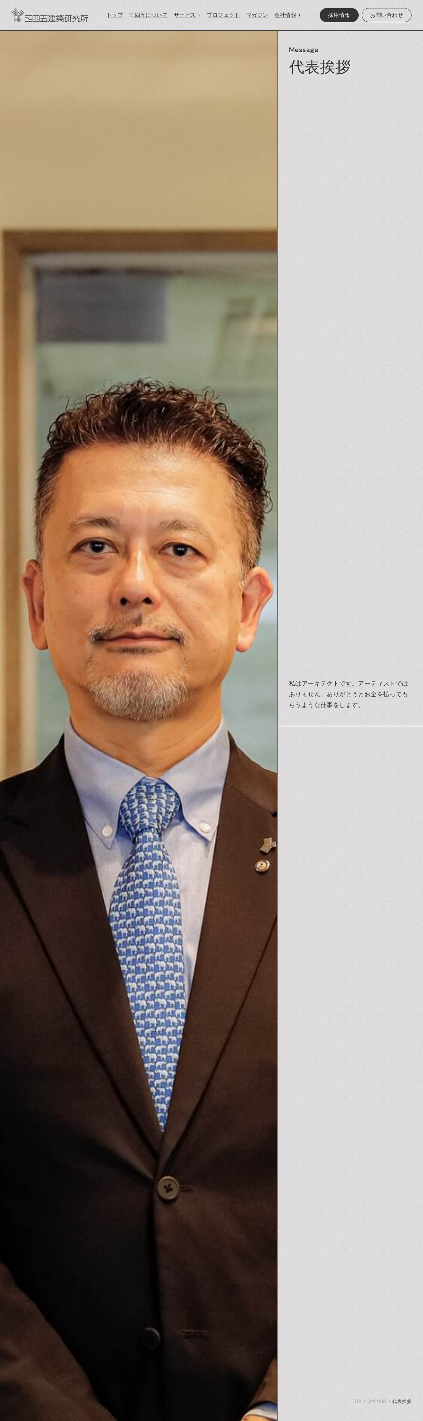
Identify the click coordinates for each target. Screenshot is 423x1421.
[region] (350, 726)
